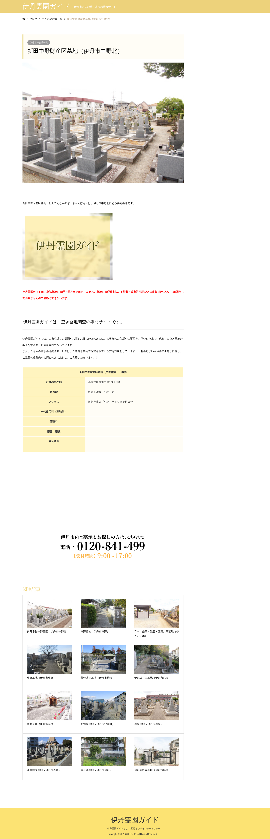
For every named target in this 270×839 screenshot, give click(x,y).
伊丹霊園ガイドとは (117, 828)
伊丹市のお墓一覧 (39, 42)
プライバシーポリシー (149, 828)
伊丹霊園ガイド (135, 820)
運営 (132, 828)
